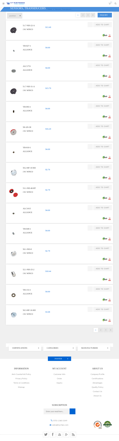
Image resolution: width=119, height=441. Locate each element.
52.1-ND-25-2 (28, 269)
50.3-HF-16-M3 (29, 310)
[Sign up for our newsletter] (57, 411)
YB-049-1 (27, 229)
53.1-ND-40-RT (29, 188)
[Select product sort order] (14, 16)
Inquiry (104, 15)
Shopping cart (111, 2)
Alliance (27, 50)
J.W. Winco (28, 29)
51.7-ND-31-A (29, 86)
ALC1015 (27, 208)
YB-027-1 (27, 46)
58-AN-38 (27, 127)
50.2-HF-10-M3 (29, 168)
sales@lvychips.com (60, 425)
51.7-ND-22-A (29, 25)
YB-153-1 (27, 290)
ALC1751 (27, 66)
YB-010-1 (27, 147)
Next (93, 15)
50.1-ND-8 (27, 249)
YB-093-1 (27, 107)
